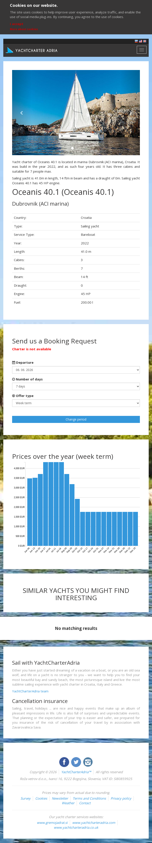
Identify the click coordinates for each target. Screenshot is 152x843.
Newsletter (60, 798)
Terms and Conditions (89, 798)
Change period (76, 419)
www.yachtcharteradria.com (93, 822)
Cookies (41, 798)
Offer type (22, 395)
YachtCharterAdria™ (76, 772)
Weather (68, 803)
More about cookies (24, 29)
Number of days (27, 379)
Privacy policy (121, 798)
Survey (25, 798)
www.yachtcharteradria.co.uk (76, 827)
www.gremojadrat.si (52, 822)
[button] (21, 112)
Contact (85, 803)
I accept (16, 24)
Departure (22, 362)
